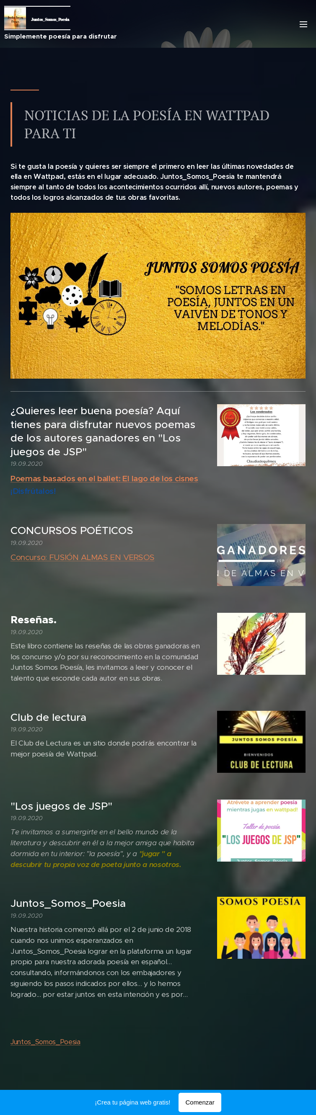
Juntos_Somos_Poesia (45, 1042)
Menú (303, 24)
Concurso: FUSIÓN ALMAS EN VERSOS (82, 557)
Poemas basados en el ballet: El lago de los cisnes (104, 478)
